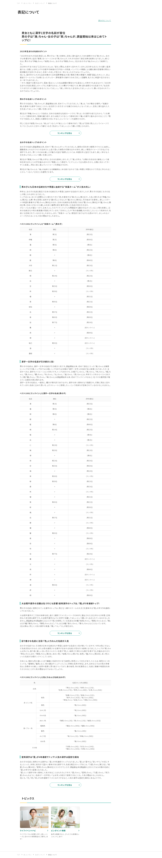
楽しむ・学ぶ (28, 3)
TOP (18, 3)
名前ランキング (40, 3)
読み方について (104, 20)
